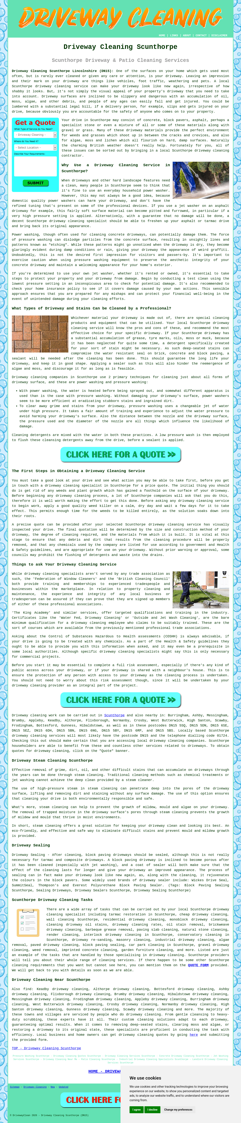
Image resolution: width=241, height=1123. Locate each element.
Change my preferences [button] (178, 1109)
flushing (73, 555)
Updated (63, 1087)
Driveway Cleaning (35, 1087)
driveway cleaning (53, 86)
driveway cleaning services (38, 736)
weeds (105, 511)
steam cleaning (88, 775)
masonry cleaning (133, 940)
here (194, 1035)
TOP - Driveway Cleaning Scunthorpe (46, 1048)
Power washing (25, 235)
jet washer (102, 273)
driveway (173, 76)
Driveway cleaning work (34, 715)
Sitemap (14, 1087)
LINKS (174, 35)
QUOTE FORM (198, 965)
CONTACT (201, 35)
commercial (30, 657)
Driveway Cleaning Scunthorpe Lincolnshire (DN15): (63, 71)
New (53, 1087)
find (27, 989)
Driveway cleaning (29, 377)
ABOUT (187, 35)
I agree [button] (137, 1109)
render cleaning (62, 935)
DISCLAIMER (219, 35)
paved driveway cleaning (54, 945)
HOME (162, 35)
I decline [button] (152, 1109)
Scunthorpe (114, 715)
